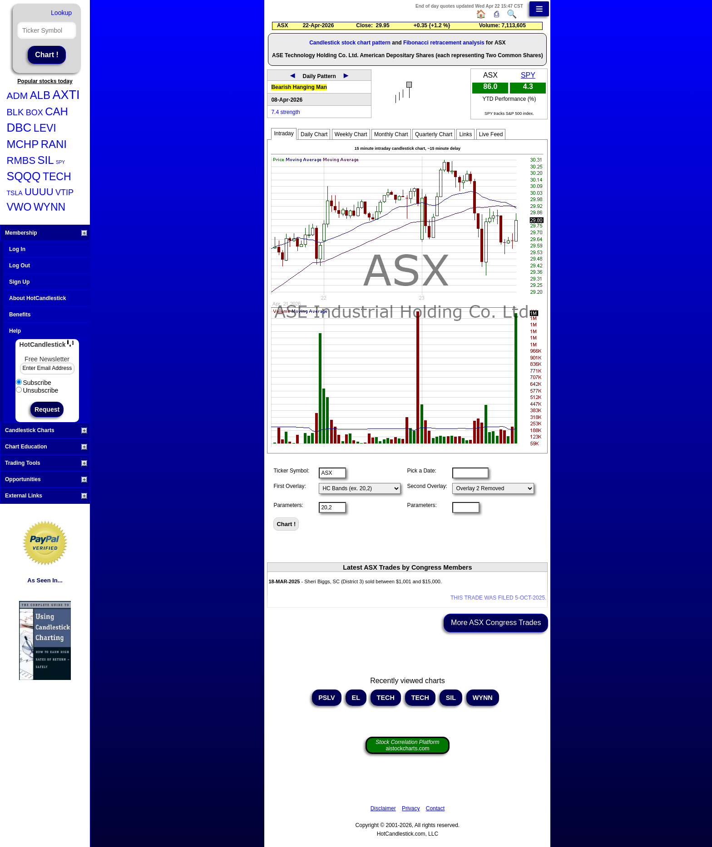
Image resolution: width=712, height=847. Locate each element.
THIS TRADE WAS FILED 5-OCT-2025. (498, 598)
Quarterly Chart (433, 134)
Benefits (19, 314)
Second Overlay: (427, 486)
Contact (435, 808)
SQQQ (24, 176)
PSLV (326, 697)
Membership (46, 233)
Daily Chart (314, 134)
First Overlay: (289, 486)
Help (15, 331)
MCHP (23, 144)
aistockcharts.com (407, 745)
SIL (46, 160)
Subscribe (33, 382)
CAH (56, 111)
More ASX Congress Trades (496, 622)
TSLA (15, 193)
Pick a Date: (421, 471)
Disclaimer (383, 808)
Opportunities (46, 479)
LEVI (45, 128)
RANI (54, 144)
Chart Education (46, 446)
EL (356, 697)
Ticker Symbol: (291, 471)
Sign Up (19, 282)
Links (465, 134)
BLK (15, 112)
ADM (17, 95)
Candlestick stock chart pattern (350, 42)
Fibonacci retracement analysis (444, 42)
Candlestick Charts (46, 430)
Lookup (61, 12)
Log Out (19, 265)
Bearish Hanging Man (299, 87)
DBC (19, 127)
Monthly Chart (391, 134)
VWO (19, 207)
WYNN (49, 207)
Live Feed (491, 134)
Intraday (283, 133)
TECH (57, 176)
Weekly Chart (351, 134)
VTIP (64, 192)
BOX (34, 112)
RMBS (21, 160)
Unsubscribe (37, 390)
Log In (17, 249)
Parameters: (288, 505)
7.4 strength (285, 112)
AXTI (65, 95)
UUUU (39, 191)
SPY (60, 162)
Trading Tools (46, 463)
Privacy (411, 808)
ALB (40, 95)
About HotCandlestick (37, 298)
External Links (46, 495)
